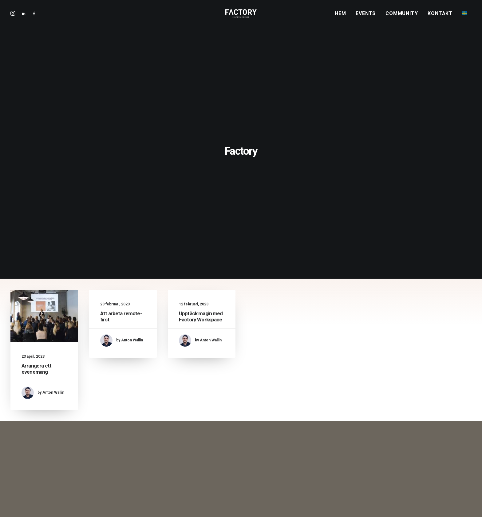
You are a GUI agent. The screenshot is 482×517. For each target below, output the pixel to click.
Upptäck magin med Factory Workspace (201, 185)
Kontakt (440, 17)
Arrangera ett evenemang (36, 237)
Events (366, 17)
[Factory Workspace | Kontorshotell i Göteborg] (240, 17)
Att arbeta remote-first (195, 460)
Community (401, 17)
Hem (340, 17)
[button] (33, 17)
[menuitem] (342, 17)
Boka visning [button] (241, 360)
